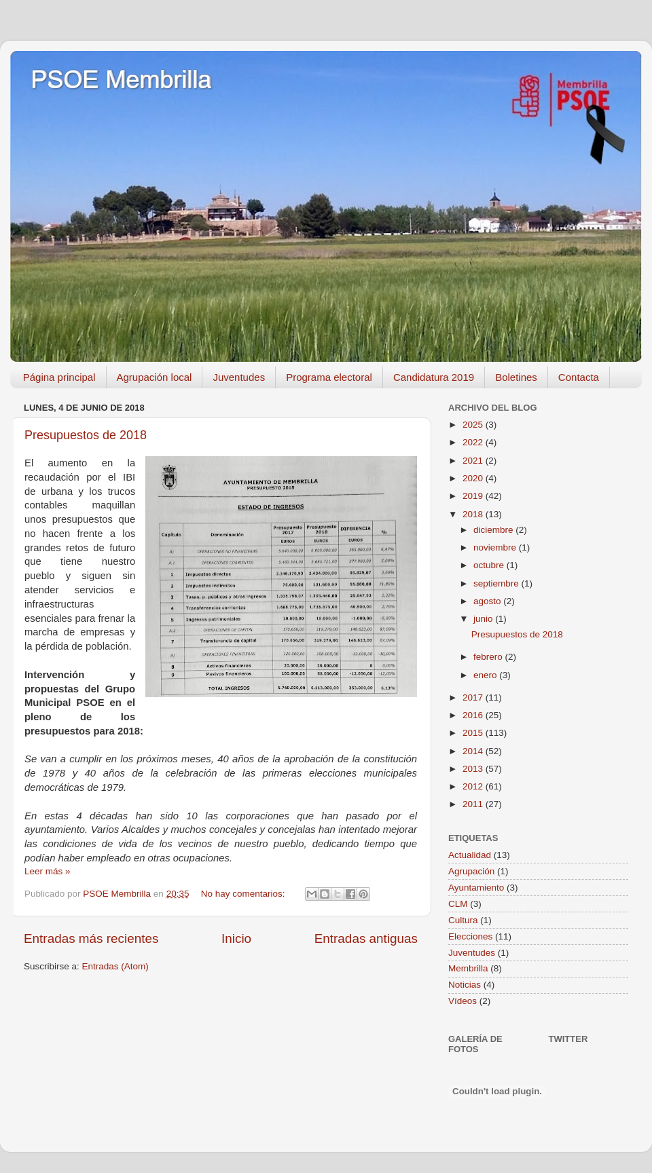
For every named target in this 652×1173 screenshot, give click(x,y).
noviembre (496, 547)
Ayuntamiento (476, 887)
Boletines (516, 377)
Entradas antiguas (366, 938)
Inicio (236, 938)
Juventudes (239, 377)
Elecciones (470, 936)
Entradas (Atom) (115, 966)
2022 (474, 442)
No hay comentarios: (244, 894)
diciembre (494, 530)
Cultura (463, 920)
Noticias (464, 985)
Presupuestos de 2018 (85, 435)
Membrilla (468, 968)
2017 (474, 697)
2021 (474, 460)
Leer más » (47, 871)
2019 (474, 496)
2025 (474, 425)
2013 (474, 769)
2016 (474, 715)
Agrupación (471, 871)
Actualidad (469, 855)
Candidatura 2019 (433, 377)
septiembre (497, 583)
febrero (489, 657)
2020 (474, 478)
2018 (474, 514)
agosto (488, 601)
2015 (474, 733)
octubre (490, 565)
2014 (474, 751)
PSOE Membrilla (121, 80)
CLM (458, 904)
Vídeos (462, 1001)
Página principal (59, 377)
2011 (474, 804)
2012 (474, 786)
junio (484, 619)
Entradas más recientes (91, 938)
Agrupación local (154, 377)
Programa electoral (329, 377)
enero (486, 675)
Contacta (578, 377)
